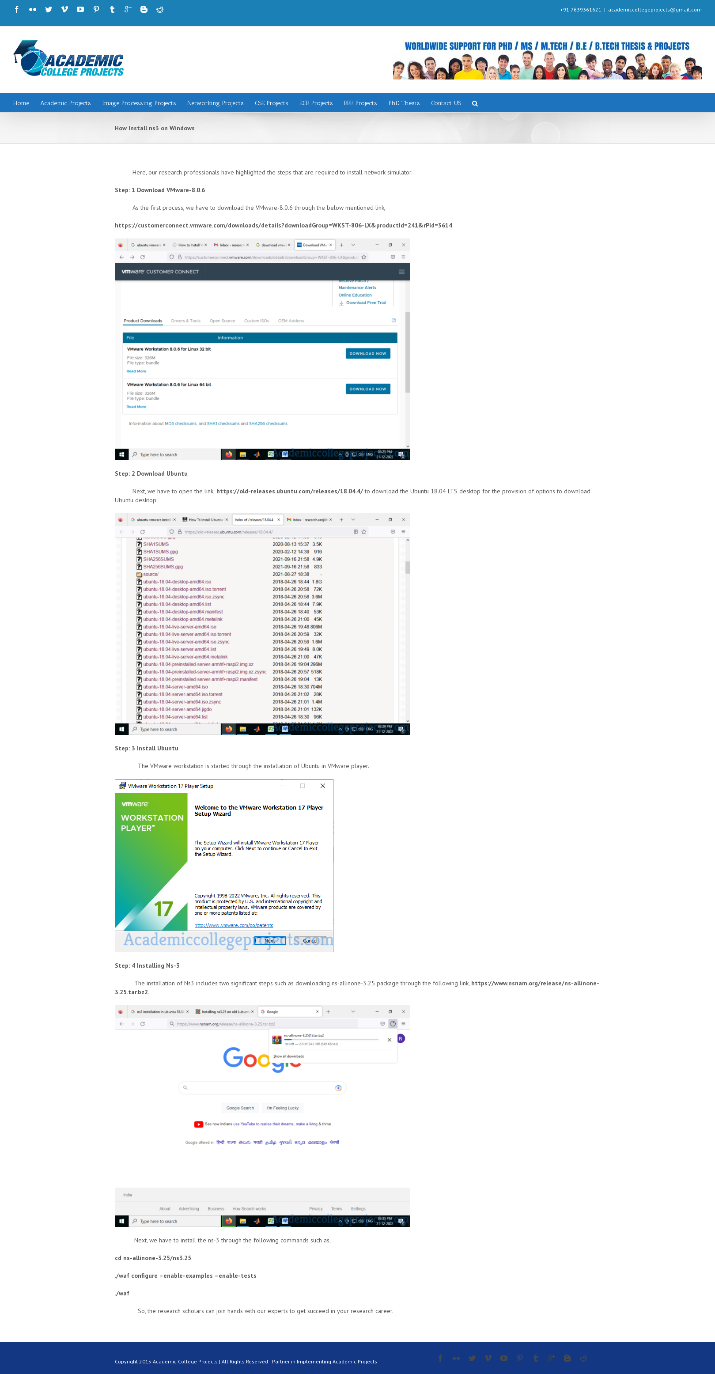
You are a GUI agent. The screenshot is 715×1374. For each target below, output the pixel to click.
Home (21, 103)
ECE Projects (316, 103)
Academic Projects (65, 103)
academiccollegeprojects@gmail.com (655, 9)
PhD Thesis (404, 103)
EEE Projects (360, 103)
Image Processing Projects (139, 103)
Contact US (446, 103)
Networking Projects (215, 103)
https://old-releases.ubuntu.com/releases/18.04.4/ (289, 491)
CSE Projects (271, 103)
